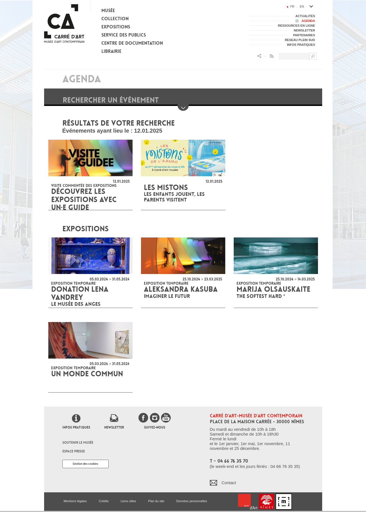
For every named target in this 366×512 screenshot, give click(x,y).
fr (292, 6)
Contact (229, 482)
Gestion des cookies (85, 463)
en (302, 6)
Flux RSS (272, 56)
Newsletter (114, 427)
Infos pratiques (76, 427)
